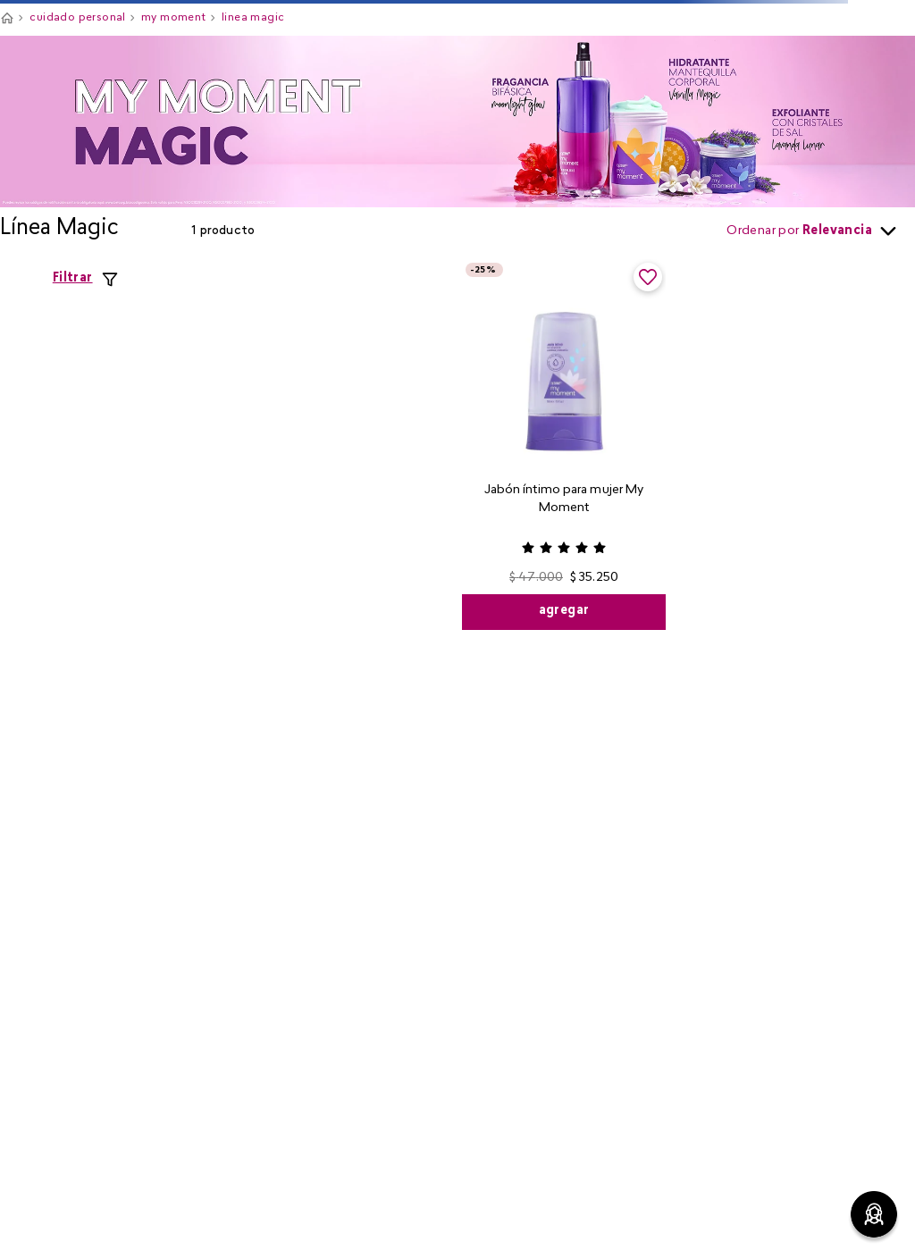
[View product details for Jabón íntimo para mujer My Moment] (564, 444)
